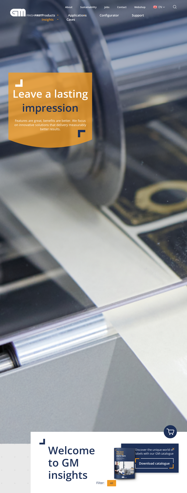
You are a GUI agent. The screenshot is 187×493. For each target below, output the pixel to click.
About (68, 7)
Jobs (106, 7)
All (111, 483)
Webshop (140, 7)
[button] (159, 7)
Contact (122, 7)
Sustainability (88, 7)
